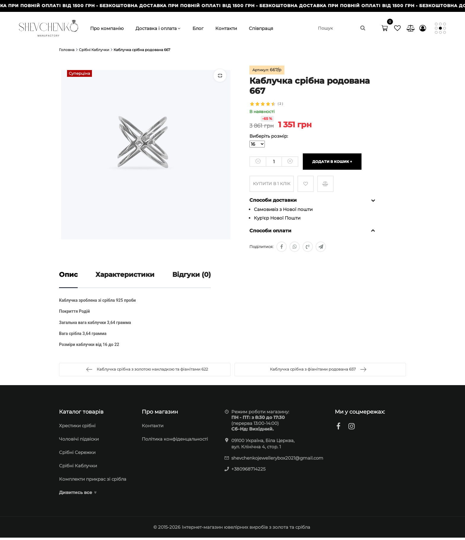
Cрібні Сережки (77, 455)
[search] (342, 28)
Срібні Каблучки (78, 468)
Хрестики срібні (77, 428)
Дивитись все (75, 495)
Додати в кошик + (332, 161)
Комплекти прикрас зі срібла (92, 481)
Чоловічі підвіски (79, 441)
